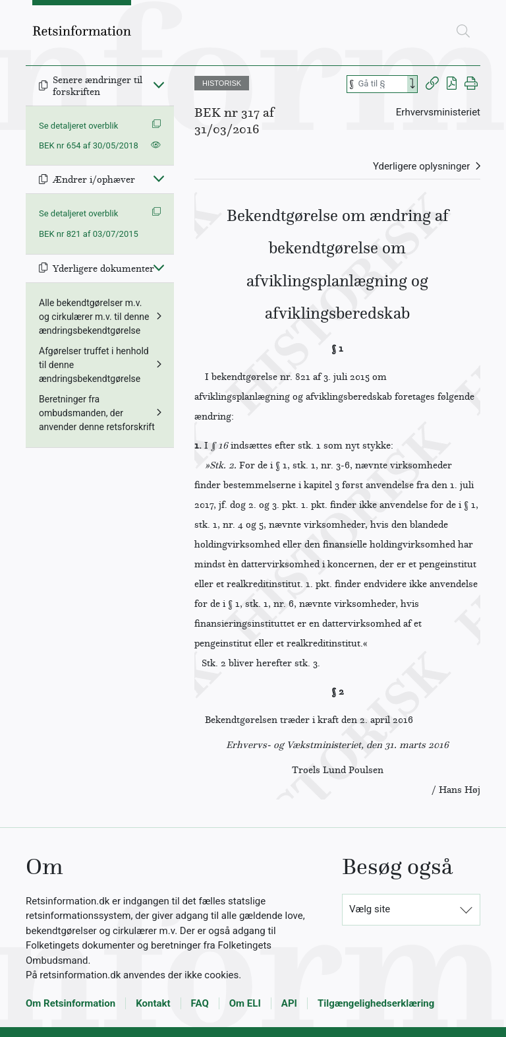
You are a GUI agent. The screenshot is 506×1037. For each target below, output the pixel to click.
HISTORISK (221, 83)
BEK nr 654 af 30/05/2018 (88, 145)
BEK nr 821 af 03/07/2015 (88, 234)
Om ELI (245, 1003)
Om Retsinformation (70, 1003)
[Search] (412, 84)
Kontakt (153, 1003)
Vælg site (369, 909)
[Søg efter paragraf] (381, 84)
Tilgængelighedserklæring (376, 1003)
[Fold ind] (159, 84)
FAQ (200, 1003)
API (289, 1003)
